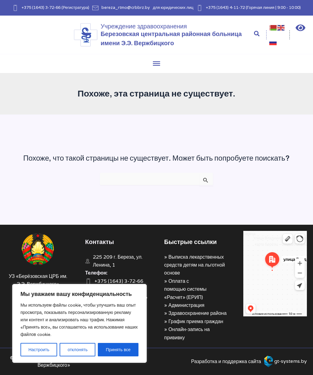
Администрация (186, 305)
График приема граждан (195, 321)
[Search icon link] (257, 34)
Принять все (118, 349)
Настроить (38, 349)
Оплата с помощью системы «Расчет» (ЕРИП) (185, 289)
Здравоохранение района (197, 313)
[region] (79, 323)
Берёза (249, 233)
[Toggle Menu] (156, 63)
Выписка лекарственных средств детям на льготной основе (194, 265)
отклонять (77, 349)
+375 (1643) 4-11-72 (225, 7)
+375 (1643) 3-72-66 (41, 7)
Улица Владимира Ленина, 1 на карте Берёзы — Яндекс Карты (280, 241)
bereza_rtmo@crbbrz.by (125, 7)
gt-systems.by (290, 361)
